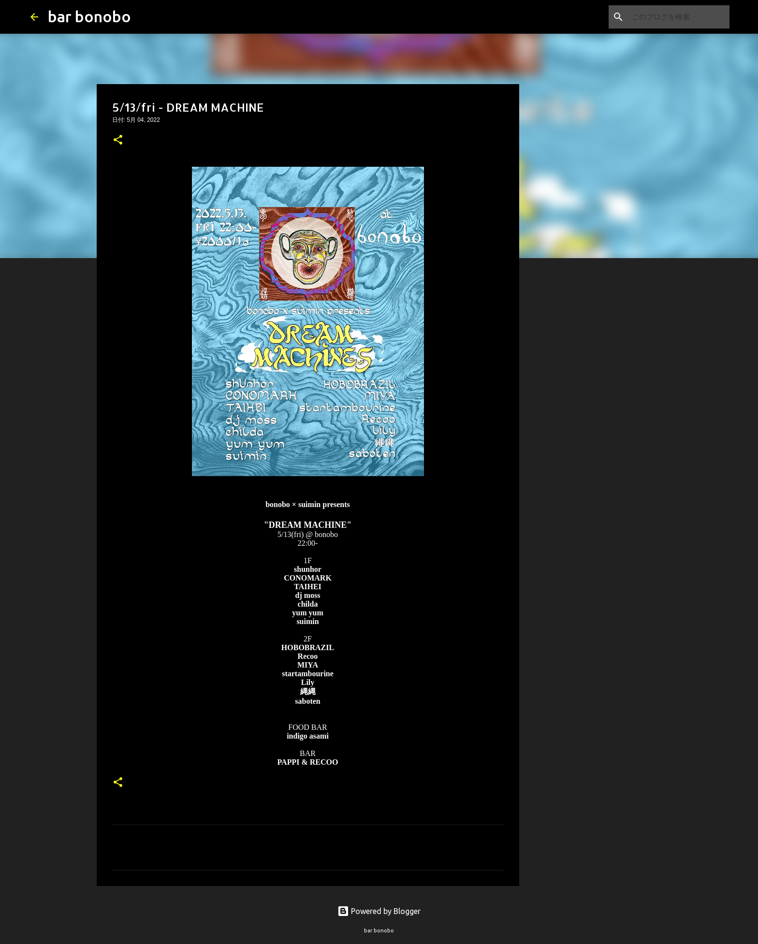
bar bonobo (89, 16)
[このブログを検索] (678, 17)
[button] (118, 140)
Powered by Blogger (379, 911)
